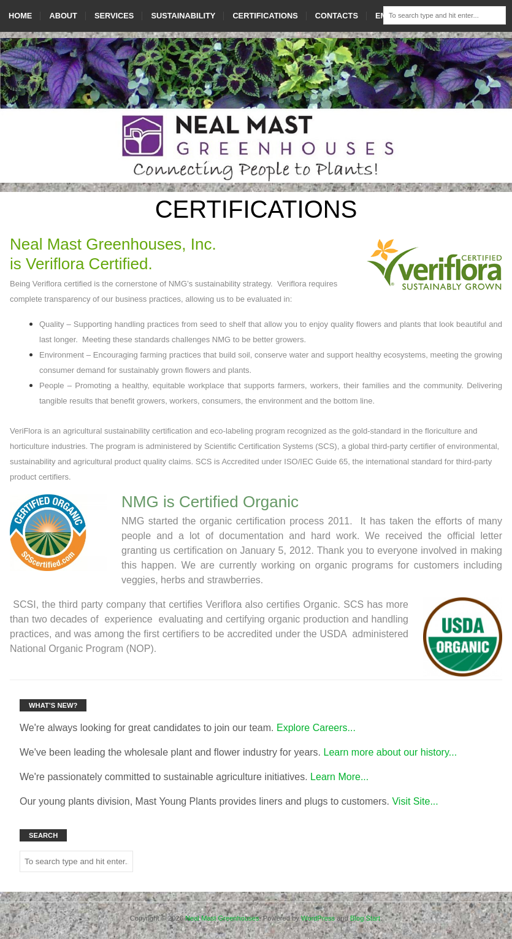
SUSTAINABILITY (183, 15)
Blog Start (365, 918)
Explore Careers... (316, 727)
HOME (20, 15)
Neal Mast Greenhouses (222, 918)
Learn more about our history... (390, 752)
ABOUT (63, 15)
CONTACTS (336, 15)
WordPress (318, 918)
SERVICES (114, 15)
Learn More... (339, 777)
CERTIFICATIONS (264, 15)
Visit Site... (415, 801)
